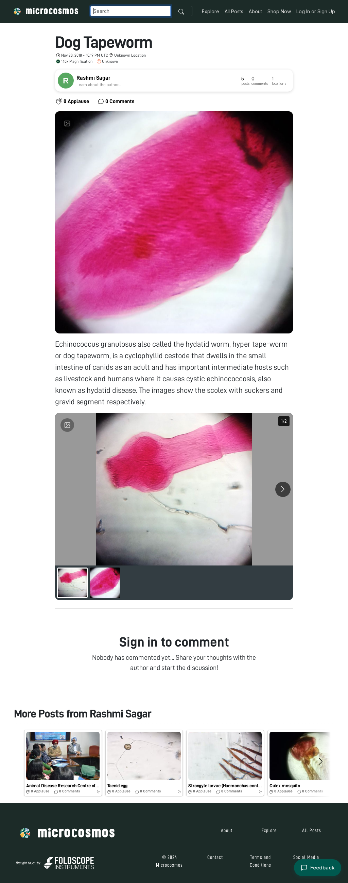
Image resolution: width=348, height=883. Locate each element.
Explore (210, 11)
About (255, 11)
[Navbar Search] (130, 11)
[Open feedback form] (317, 868)
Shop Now (279, 11)
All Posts (234, 11)
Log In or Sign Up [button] (315, 11)
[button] (63, 763)
